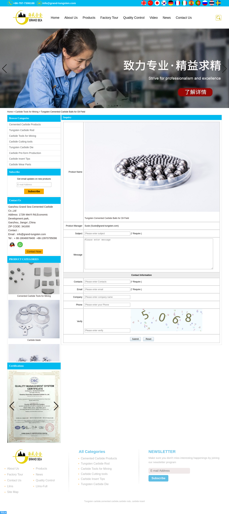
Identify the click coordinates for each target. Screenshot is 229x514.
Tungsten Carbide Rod (21, 130)
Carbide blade (34, 341)
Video (154, 17)
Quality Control (134, 17)
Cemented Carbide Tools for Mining (34, 297)
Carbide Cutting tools (21, 141)
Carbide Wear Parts (20, 164)
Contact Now (34, 251)
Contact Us (184, 17)
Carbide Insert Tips (19, 158)
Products (89, 17)
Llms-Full (41, 486)
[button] (108, 105)
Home (55, 17)
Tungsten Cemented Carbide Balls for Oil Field (107, 218)
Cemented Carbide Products (25, 124)
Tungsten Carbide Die (21, 147)
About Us (71, 17)
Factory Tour (109, 17)
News (167, 17)
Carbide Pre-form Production (25, 153)
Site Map (12, 491)
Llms (10, 486)
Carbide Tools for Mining (26, 112)
